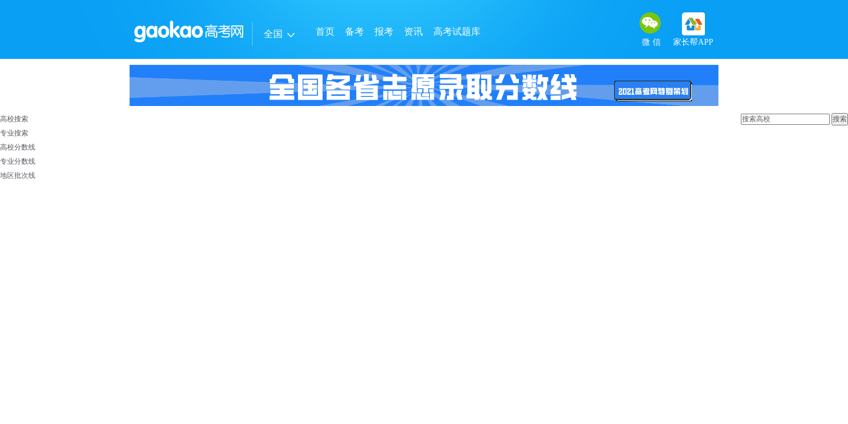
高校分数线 (17, 147)
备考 (354, 31)
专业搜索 (14, 133)
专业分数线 (17, 161)
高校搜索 (14, 119)
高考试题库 (457, 31)
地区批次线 (17, 175)
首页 (325, 31)
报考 (384, 31)
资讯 (413, 31)
